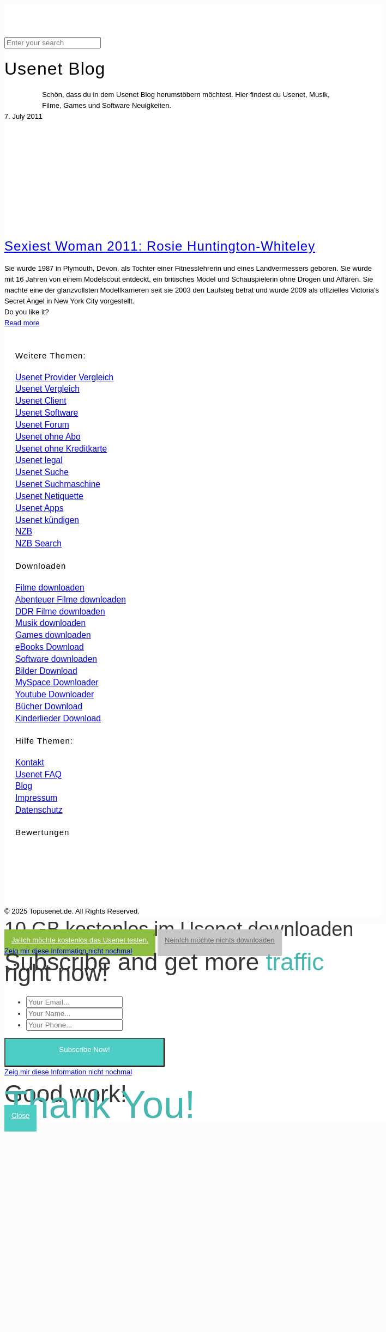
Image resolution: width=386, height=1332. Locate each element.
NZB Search (38, 543)
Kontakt (29, 762)
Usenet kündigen (47, 520)
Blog (23, 785)
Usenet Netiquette (49, 496)
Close (20, 1115)
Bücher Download (48, 706)
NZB (23, 531)
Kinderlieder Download (58, 718)
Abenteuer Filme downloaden (70, 599)
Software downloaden (56, 659)
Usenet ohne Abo (48, 436)
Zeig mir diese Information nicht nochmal (68, 951)
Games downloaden (53, 635)
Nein (220, 940)
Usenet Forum (42, 424)
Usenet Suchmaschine (57, 484)
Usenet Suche (42, 472)
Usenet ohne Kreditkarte (61, 448)
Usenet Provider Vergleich (64, 377)
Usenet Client (41, 400)
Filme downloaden (50, 587)
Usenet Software (46, 412)
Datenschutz (39, 809)
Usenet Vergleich (47, 388)
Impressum (36, 797)
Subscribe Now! (84, 1049)
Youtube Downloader (54, 694)
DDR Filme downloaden (60, 611)
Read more (21, 323)
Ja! (79, 940)
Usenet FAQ (38, 774)
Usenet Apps (39, 508)
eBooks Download (49, 647)
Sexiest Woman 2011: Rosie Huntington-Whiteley (159, 246)
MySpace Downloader (57, 682)
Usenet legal (39, 460)
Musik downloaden (50, 623)
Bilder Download (46, 671)
